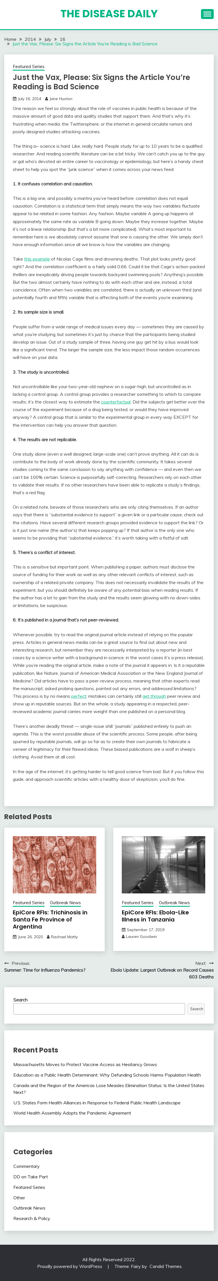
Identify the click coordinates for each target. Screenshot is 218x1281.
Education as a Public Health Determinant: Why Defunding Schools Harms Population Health (107, 1075)
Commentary (26, 1166)
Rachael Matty (64, 936)
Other (19, 1197)
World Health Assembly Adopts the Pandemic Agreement (72, 1113)
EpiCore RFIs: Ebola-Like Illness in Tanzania (155, 915)
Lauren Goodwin (141, 936)
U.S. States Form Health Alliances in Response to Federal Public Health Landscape (97, 1102)
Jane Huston (60, 98)
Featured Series (29, 66)
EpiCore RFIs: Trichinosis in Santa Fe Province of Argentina (50, 919)
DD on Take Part (30, 1176)
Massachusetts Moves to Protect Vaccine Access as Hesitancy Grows (85, 1064)
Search (20, 1000)
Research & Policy (31, 1218)
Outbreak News (65, 902)
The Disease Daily (109, 13)
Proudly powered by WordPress (70, 1266)
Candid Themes (166, 1266)
